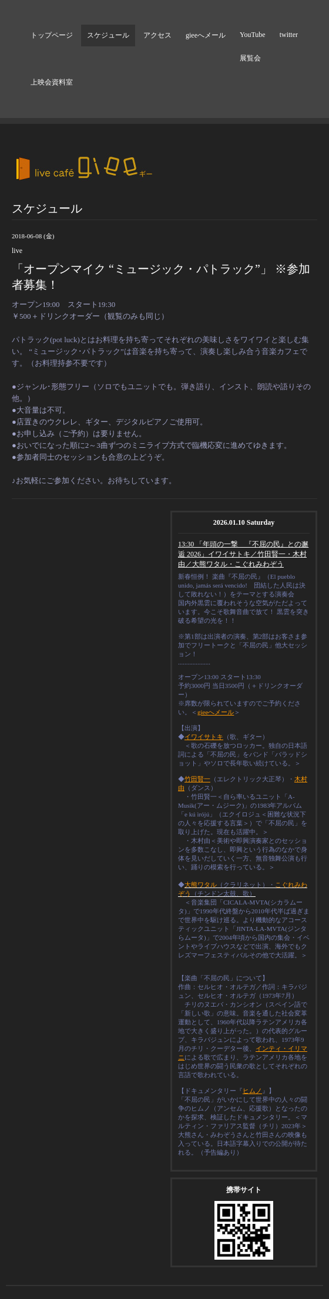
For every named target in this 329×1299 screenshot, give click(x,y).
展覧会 (250, 58)
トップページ (52, 35)
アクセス (157, 35)
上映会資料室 (52, 82)
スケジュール (108, 35)
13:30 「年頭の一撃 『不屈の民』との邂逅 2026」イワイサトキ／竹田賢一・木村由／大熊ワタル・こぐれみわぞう (243, 554)
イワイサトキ (203, 736)
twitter (289, 35)
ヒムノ (252, 1090)
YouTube (253, 35)
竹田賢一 (197, 778)
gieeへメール (206, 35)
